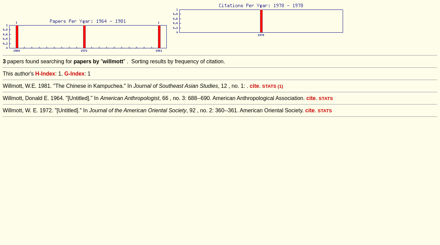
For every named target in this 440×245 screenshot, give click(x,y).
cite (254, 86)
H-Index (45, 74)
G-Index (74, 74)
